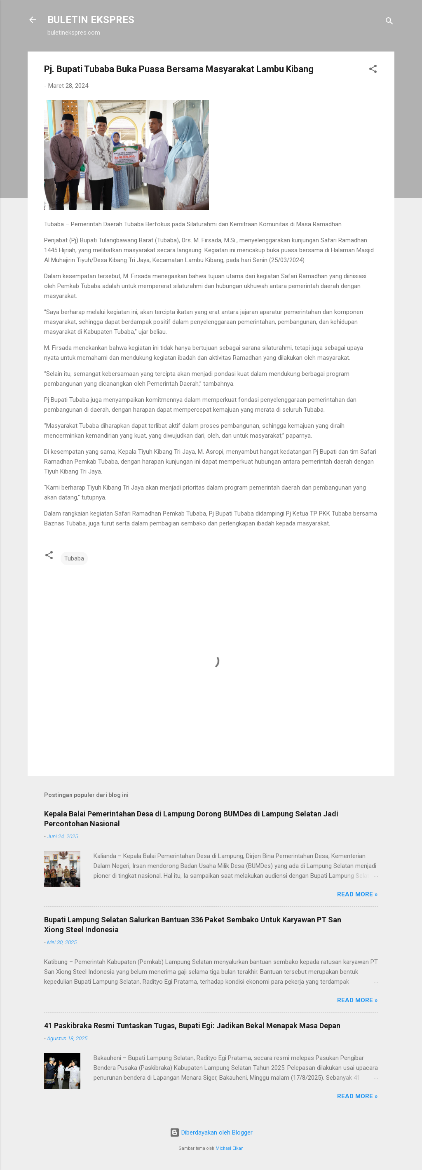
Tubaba (74, 558)
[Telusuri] (389, 22)
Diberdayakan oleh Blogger (211, 1132)
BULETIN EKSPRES (90, 20)
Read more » (357, 894)
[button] (373, 70)
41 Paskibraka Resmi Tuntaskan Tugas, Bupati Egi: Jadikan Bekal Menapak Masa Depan (192, 1025)
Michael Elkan (230, 1148)
